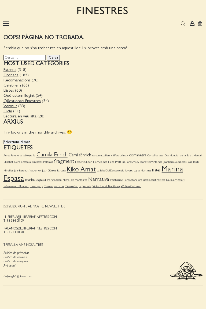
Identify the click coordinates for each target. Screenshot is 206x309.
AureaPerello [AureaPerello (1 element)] (11, 154)
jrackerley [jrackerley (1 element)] (35, 169)
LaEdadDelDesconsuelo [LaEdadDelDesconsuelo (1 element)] (110, 169)
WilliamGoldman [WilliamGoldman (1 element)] (130, 185)
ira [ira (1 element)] (123, 161)
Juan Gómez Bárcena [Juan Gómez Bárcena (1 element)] (53, 169)
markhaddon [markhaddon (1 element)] (54, 179)
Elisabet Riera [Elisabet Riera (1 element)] (11, 161)
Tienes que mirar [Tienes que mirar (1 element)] (54, 185)
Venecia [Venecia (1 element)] (86, 185)
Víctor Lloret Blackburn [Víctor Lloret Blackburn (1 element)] (105, 185)
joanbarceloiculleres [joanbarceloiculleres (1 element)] (174, 161)
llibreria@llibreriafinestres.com (30, 216)
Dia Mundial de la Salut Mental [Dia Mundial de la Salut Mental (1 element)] (182, 154)
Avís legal (9, 265)
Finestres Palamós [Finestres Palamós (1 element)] (42, 161)
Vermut (10, 105)
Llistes (8, 89)
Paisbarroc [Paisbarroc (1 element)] (116, 179)
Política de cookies (15, 256)
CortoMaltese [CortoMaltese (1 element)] (155, 154)
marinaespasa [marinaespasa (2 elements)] (35, 179)
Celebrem (12, 84)
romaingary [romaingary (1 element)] (36, 185)
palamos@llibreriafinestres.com (30, 227)
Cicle (7, 110)
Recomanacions (16, 79)
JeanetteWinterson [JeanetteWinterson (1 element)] (151, 161)
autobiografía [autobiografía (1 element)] (27, 154)
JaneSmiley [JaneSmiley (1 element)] (132, 161)
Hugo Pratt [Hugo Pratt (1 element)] (114, 161)
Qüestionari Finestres (22, 100)
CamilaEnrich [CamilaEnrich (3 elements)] (79, 154)
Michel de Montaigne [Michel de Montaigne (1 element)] (74, 179)
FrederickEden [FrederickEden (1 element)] (83, 161)
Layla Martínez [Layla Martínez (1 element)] (142, 169)
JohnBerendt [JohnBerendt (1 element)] (21, 169)
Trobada (10, 74)
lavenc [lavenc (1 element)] (128, 169)
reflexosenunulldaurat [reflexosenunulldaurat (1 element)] (15, 185)
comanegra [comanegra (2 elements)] (137, 154)
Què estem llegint (18, 95)
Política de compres (15, 261)
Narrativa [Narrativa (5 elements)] (98, 178)
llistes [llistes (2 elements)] (156, 169)
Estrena (9, 69)
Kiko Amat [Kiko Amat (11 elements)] (81, 168)
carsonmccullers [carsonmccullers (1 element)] (101, 154)
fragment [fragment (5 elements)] (64, 160)
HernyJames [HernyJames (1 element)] (100, 161)
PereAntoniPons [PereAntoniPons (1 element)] (132, 179)
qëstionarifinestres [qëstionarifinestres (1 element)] (154, 179)
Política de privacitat (16, 252)
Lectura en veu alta (19, 115)
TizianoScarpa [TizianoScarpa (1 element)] (73, 185)
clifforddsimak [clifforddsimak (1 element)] (119, 154)
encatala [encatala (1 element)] (26, 161)
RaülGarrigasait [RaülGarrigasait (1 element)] (175, 179)
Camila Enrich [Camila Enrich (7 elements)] (51, 154)
